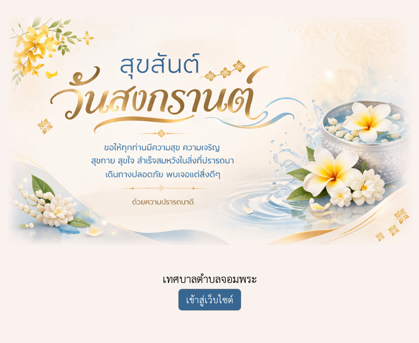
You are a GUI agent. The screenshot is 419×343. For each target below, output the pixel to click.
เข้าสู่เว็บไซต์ (209, 300)
